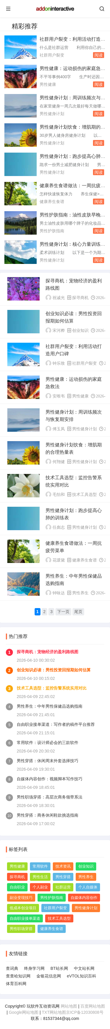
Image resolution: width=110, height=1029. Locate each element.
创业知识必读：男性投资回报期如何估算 (54, 670)
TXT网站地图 (54, 1012)
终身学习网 (34, 968)
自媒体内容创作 (84, 897)
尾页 (78, 611)
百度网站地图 (92, 1006)
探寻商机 (80, 298)
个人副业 (40, 887)
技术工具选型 (84, 494)
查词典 (12, 968)
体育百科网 (16, 983)
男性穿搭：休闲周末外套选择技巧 (47, 760)
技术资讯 (63, 866)
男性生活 (40, 877)
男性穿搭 (63, 877)
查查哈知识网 (18, 976)
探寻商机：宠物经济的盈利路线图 (47, 651)
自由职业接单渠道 (25, 918)
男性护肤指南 (52, 230)
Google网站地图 (23, 1012)
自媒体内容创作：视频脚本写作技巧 (49, 779)
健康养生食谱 (52, 201)
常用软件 (40, 866)
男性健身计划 (52, 113)
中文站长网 (84, 968)
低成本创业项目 (23, 908)
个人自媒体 (87, 887)
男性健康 (48, 84)
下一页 (63, 611)
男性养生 (80, 593)
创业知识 (80, 330)
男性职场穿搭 (21, 928)
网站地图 (69, 1006)
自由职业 (17, 887)
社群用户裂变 (52, 55)
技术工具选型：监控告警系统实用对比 (52, 688)
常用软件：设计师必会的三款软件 (47, 742)
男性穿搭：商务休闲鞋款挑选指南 (47, 815)
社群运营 (63, 887)
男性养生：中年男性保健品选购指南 (49, 706)
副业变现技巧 (21, 897)
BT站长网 (59, 968)
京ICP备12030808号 (85, 1012)
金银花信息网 (48, 976)
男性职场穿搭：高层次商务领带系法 (49, 797)
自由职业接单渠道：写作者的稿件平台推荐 (56, 724)
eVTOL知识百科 (81, 976)
